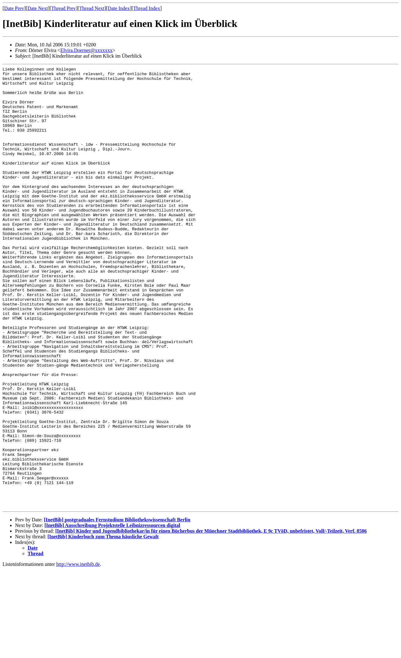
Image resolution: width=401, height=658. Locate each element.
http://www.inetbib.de (78, 652)
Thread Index (146, 8)
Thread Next (91, 8)
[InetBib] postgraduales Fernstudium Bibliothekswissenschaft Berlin (117, 608)
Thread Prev (63, 8)
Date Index (119, 8)
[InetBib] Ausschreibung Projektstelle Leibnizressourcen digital (112, 613)
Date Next (38, 8)
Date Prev (14, 8)
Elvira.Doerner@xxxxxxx (86, 50)
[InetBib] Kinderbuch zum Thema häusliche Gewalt (103, 625)
